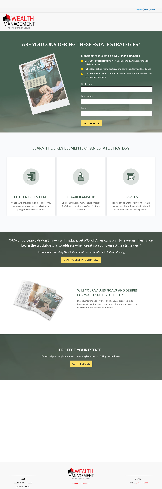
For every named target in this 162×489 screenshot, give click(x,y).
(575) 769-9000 (142, 475)
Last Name (87, 88)
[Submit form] (91, 115)
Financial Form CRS (82, 485)
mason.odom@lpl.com (81, 475)
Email (84, 100)
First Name (87, 76)
